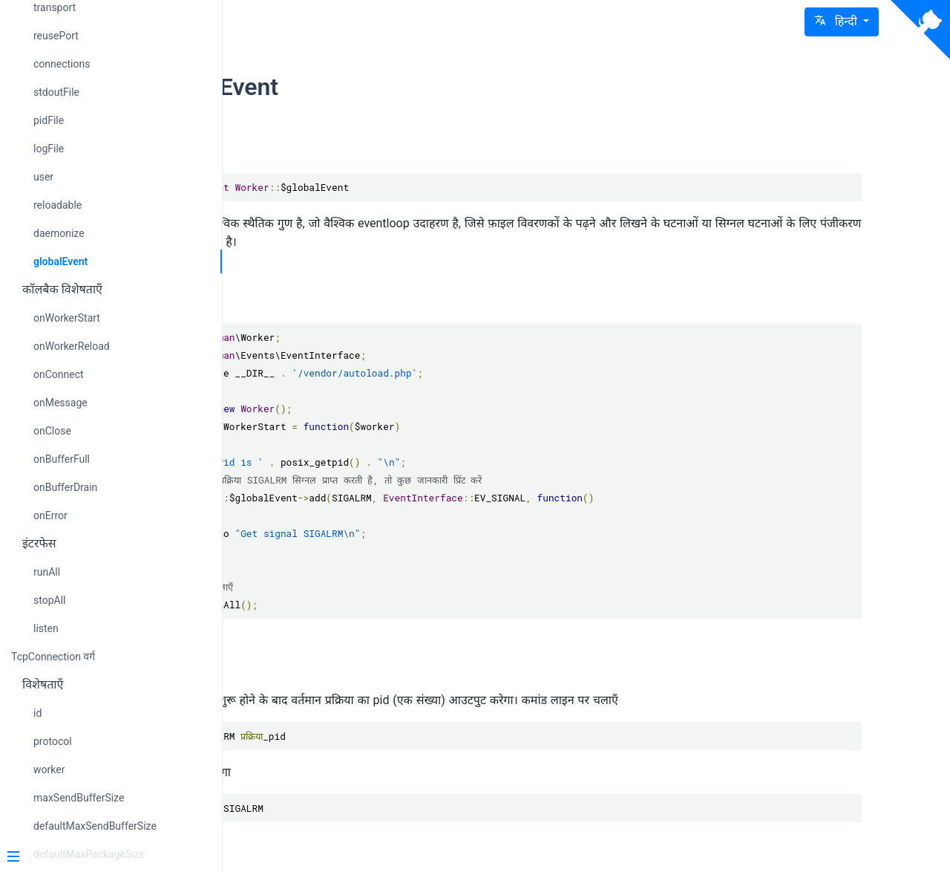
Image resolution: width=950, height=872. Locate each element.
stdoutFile (56, 92)
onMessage (60, 403)
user (43, 177)
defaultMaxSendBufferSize (95, 826)
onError (50, 515)
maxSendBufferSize (78, 798)
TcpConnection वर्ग (53, 657)
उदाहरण (328, 298)
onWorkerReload (71, 346)
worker (49, 769)
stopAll (49, 600)
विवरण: (325, 147)
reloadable (57, 205)
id (37, 713)
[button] (842, 21)
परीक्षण (325, 666)
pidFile (48, 120)
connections (61, 64)
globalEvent (60, 261)
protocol (52, 741)
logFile (48, 148)
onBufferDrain (65, 487)
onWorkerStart (66, 318)
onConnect (58, 374)
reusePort (56, 36)
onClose (52, 431)
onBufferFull (61, 459)
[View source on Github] (920, 29)
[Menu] (105, 858)
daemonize (59, 233)
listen (46, 628)
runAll (46, 572)
